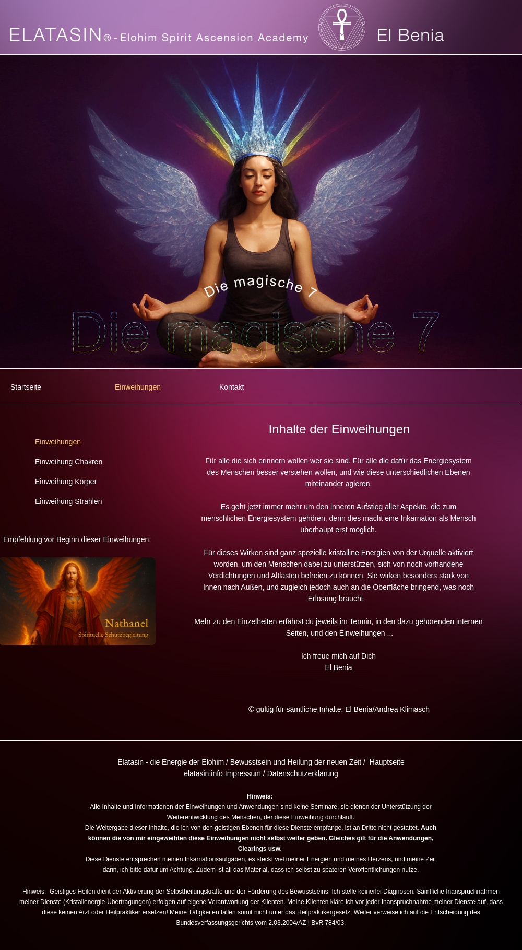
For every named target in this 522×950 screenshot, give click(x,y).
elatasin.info (203, 773)
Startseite (25, 387)
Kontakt (231, 387)
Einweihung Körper (66, 481)
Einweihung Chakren (68, 462)
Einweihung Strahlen (68, 501)
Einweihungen (138, 387)
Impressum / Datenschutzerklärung (281, 773)
